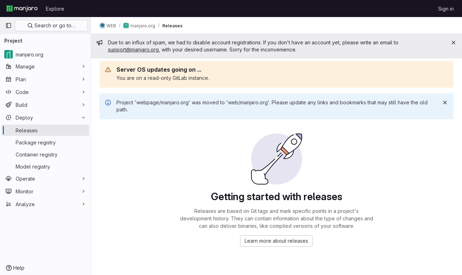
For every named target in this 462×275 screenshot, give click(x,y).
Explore (55, 9)
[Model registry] (45, 166)
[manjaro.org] (45, 54)
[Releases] (45, 130)
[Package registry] (45, 142)
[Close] (453, 42)
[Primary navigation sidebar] (8, 25)
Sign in (446, 9)
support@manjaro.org (133, 49)
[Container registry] (45, 154)
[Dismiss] (445, 102)
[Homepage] (22, 8)
